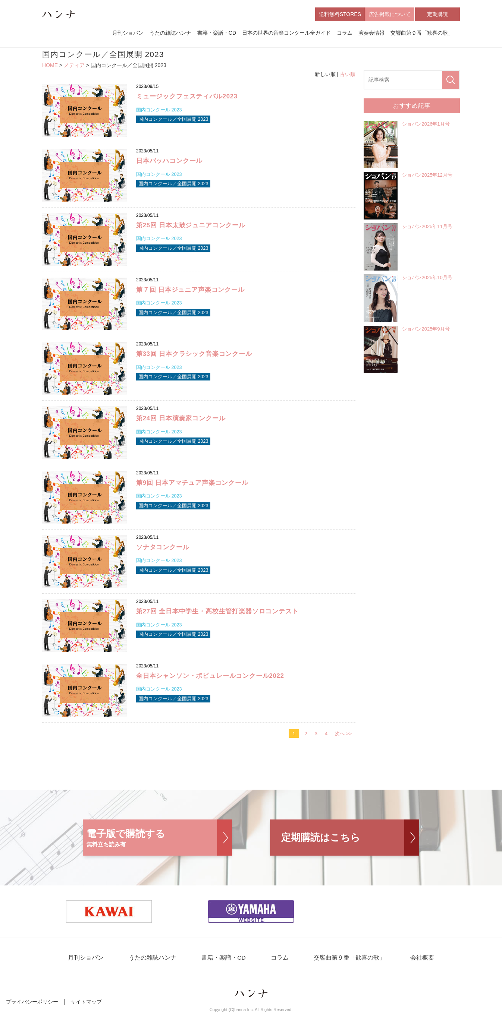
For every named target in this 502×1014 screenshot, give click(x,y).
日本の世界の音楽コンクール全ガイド (286, 33)
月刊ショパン (128, 33)
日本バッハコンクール (169, 161)
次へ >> (343, 734)
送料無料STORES (340, 14)
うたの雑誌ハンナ (170, 33)
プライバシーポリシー (32, 1002)
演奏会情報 (371, 33)
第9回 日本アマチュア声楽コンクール (192, 483)
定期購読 (437, 14)
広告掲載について (390, 14)
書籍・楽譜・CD (216, 33)
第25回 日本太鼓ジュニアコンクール (191, 225)
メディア (74, 66)
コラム (344, 33)
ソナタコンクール (162, 547)
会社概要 (416, 958)
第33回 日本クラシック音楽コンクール (194, 354)
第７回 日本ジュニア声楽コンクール (190, 289)
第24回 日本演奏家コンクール (181, 418)
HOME (50, 66)
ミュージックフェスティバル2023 (187, 96)
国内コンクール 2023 (159, 110)
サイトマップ (86, 1002)
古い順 (347, 74)
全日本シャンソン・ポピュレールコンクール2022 (210, 676)
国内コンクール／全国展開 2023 (173, 120)
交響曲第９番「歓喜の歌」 (421, 33)
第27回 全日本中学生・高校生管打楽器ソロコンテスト (217, 611)
